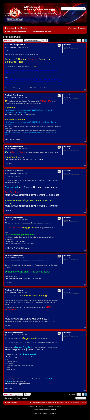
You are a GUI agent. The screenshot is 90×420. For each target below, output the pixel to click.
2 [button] (82, 40)
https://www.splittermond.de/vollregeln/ (38, 187)
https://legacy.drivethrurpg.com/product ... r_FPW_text (23, 278)
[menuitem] (17, 28)
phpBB (38, 406)
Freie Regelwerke (12, 37)
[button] (78, 40)
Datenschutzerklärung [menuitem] (38, 402)
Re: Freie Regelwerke (15, 45)
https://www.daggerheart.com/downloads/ (19, 357)
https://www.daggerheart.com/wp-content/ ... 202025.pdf (24, 350)
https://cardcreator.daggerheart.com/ (17, 384)
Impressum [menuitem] (51, 402)
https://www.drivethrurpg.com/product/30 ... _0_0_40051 (24, 159)
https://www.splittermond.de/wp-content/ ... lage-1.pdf (32, 195)
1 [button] (80, 40)
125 (70, 47)
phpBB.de (53, 409)
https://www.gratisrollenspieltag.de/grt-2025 (27, 318)
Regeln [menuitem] (24, 28)
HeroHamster (67, 44)
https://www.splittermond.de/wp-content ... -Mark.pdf (31, 205)
